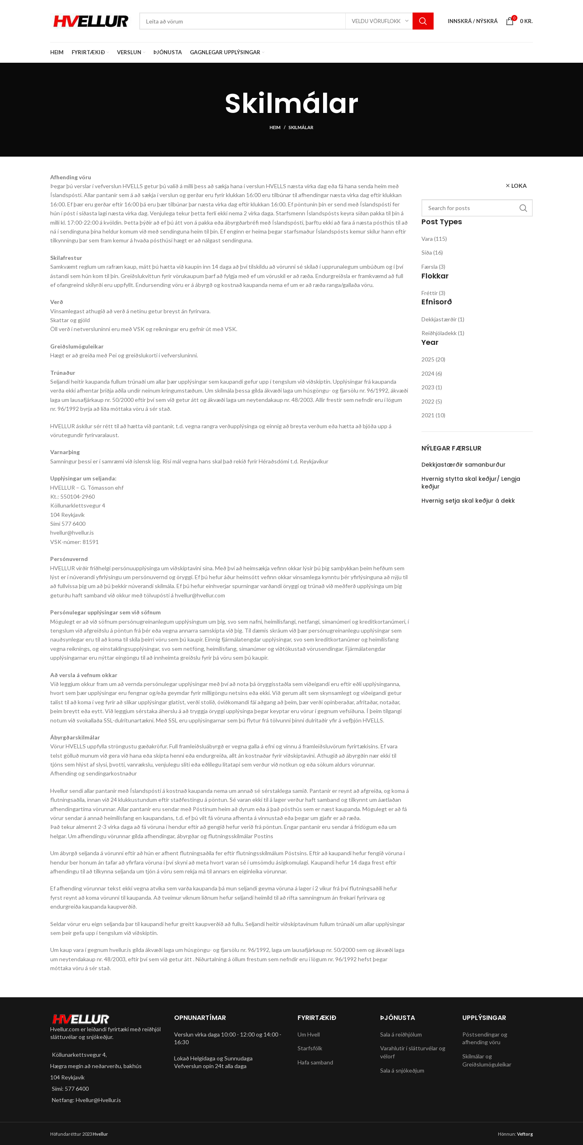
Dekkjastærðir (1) (442, 319)
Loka (519, 185)
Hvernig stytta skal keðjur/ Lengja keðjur (470, 483)
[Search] (286, 21)
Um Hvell (309, 1034)
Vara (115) (434, 238)
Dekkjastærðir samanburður (463, 465)
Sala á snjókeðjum (402, 1070)
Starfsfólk (310, 1048)
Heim (275, 127)
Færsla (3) (433, 266)
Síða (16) (432, 252)
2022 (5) (431, 401)
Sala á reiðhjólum (401, 1034)
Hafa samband (315, 1062)
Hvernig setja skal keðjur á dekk (468, 501)
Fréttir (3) (433, 292)
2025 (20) (433, 359)
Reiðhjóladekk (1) (442, 332)
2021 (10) (433, 415)
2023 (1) (431, 387)
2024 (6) (431, 373)
